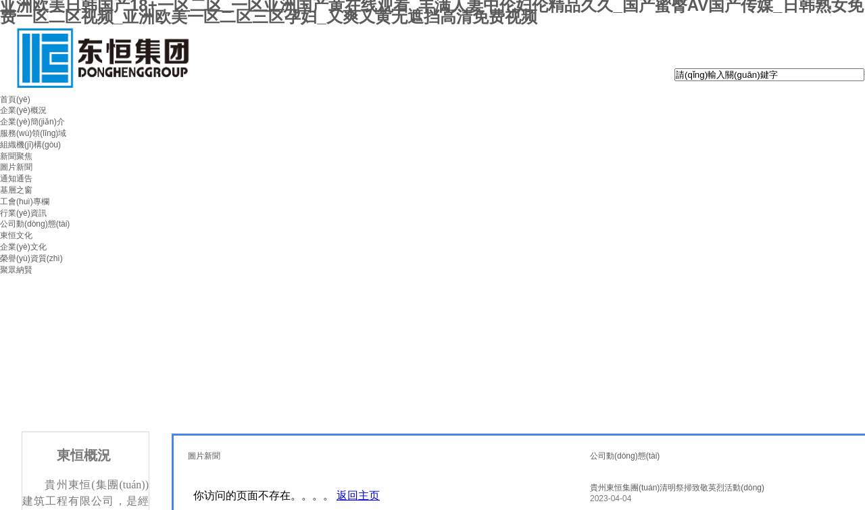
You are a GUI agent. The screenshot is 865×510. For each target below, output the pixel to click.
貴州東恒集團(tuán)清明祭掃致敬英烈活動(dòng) (677, 487)
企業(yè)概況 (23, 110)
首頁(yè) (15, 99)
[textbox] (769, 74)
